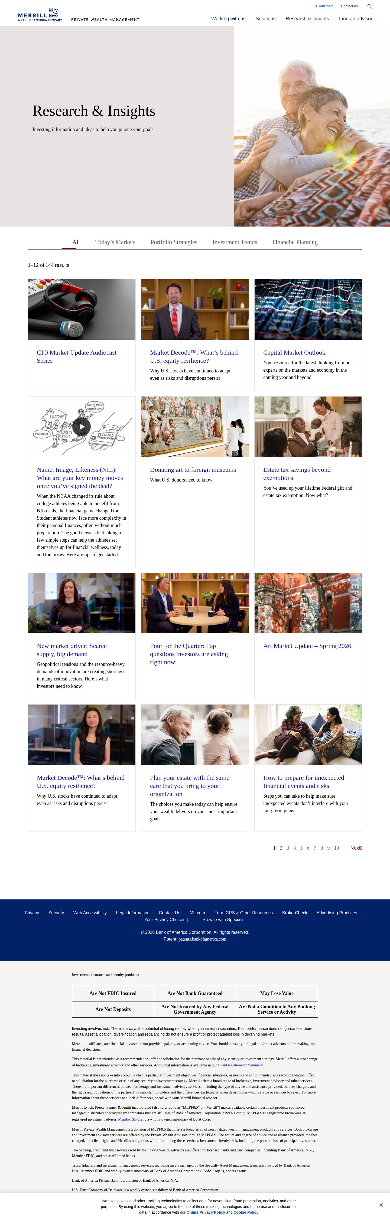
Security (56, 913)
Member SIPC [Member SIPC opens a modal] (129, 1120)
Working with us (228, 18)
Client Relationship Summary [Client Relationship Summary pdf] (240, 1066)
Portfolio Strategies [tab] (172, 242)
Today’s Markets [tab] (110, 242)
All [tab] (69, 242)
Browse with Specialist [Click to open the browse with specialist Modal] (224, 920)
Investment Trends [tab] (237, 242)
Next (356, 848)
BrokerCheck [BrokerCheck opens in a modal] (294, 913)
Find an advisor (355, 18)
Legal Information (133, 913)
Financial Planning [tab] (300, 242)
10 (336, 848)
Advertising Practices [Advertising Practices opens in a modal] (337, 913)
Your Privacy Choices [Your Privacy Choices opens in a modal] (164, 920)
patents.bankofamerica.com (202, 939)
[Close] (381, 1205)
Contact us (349, 6)
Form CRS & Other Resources (243, 913)
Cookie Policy (245, 1212)
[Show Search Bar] (369, 6)
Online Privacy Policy (206, 1212)
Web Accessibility (90, 913)
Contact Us (169, 913)
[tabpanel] (195, 559)
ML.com (197, 913)
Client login (324, 6)
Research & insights (307, 18)
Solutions (266, 18)
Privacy (32, 913)
